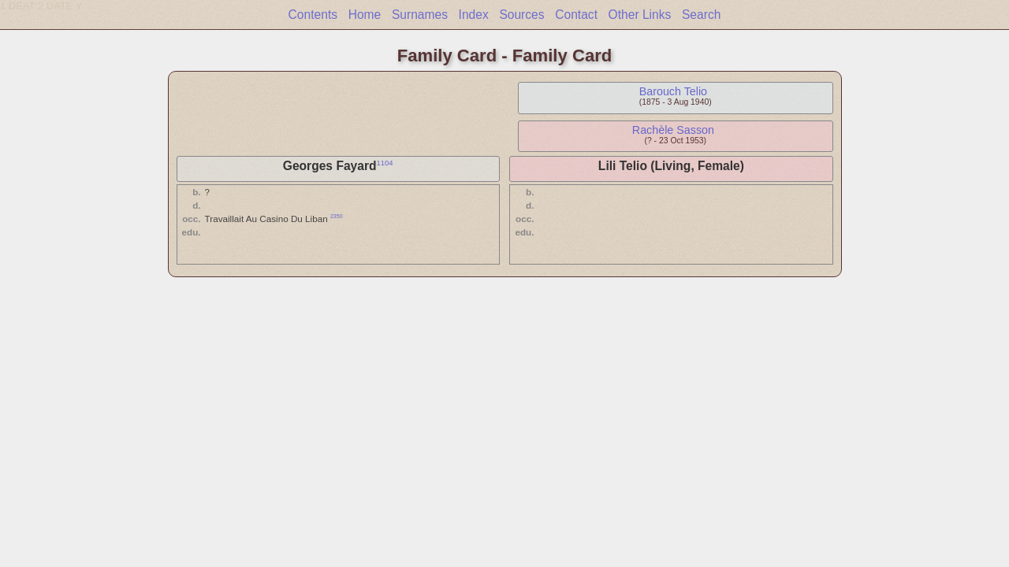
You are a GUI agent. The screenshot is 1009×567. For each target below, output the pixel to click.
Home (365, 14)
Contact (576, 14)
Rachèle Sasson (673, 130)
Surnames (420, 14)
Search (701, 14)
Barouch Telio (673, 91)
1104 (385, 163)
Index (474, 14)
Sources (521, 14)
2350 (336, 216)
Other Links (640, 14)
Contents (313, 14)
